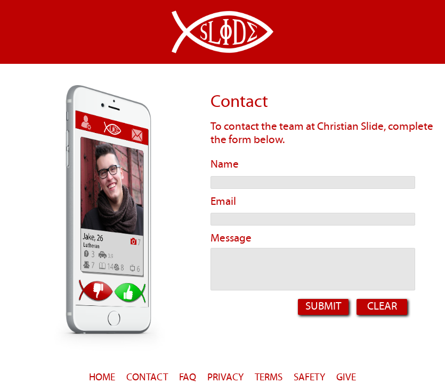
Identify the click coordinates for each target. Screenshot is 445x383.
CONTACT (147, 377)
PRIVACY (225, 377)
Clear (382, 306)
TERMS (268, 377)
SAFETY (309, 377)
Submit (323, 306)
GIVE (346, 377)
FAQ (187, 377)
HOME (102, 377)
